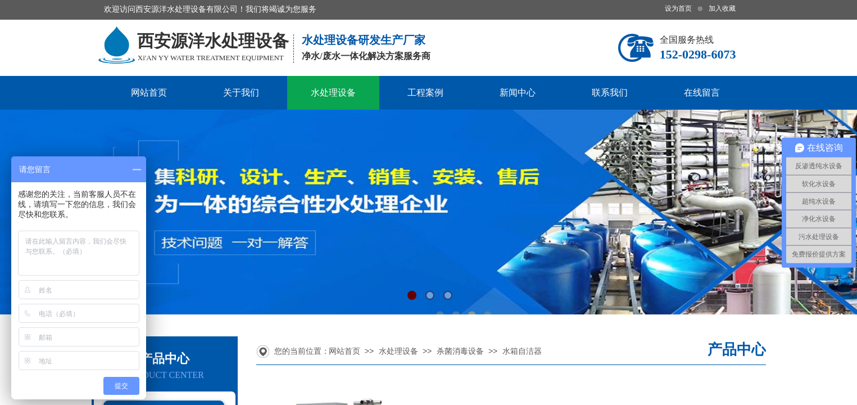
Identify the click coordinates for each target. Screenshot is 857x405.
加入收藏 (722, 8)
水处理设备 (333, 92)
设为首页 (678, 8)
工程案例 (425, 92)
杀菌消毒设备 (460, 351)
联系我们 (610, 92)
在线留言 (702, 92)
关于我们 (241, 92)
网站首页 (149, 92)
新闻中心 (518, 92)
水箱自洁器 (522, 351)
